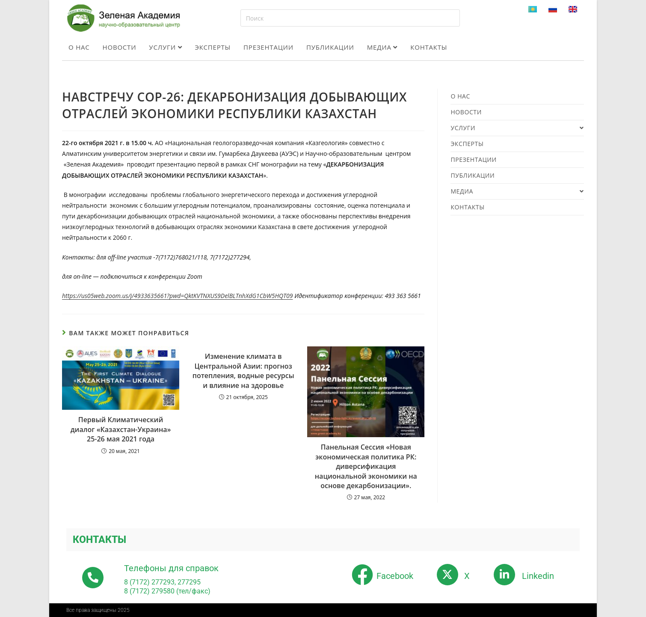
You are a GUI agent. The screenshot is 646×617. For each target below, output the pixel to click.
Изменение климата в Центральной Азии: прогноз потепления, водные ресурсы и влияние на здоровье (243, 371)
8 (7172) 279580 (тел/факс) (167, 591)
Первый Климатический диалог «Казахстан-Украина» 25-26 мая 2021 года (121, 429)
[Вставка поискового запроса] (350, 18)
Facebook (394, 576)
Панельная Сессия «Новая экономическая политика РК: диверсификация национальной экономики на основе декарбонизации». (366, 466)
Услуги (165, 47)
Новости (119, 47)
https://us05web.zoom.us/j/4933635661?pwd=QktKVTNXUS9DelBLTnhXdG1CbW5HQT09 (177, 296)
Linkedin (538, 576)
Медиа (382, 47)
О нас (79, 47)
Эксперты (213, 47)
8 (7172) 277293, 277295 (162, 582)
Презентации (268, 47)
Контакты (428, 47)
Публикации (330, 47)
